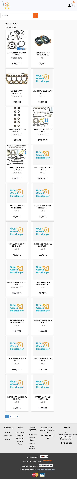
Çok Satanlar (20, 433)
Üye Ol (32, 440)
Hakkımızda (8, 436)
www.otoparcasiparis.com (46, 470)
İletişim (7, 433)
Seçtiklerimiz (20, 436)
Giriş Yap (32, 443)
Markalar (8, 439)
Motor (7, 24)
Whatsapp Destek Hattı (47, 434)
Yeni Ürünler (20, 438)
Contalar (15, 24)
